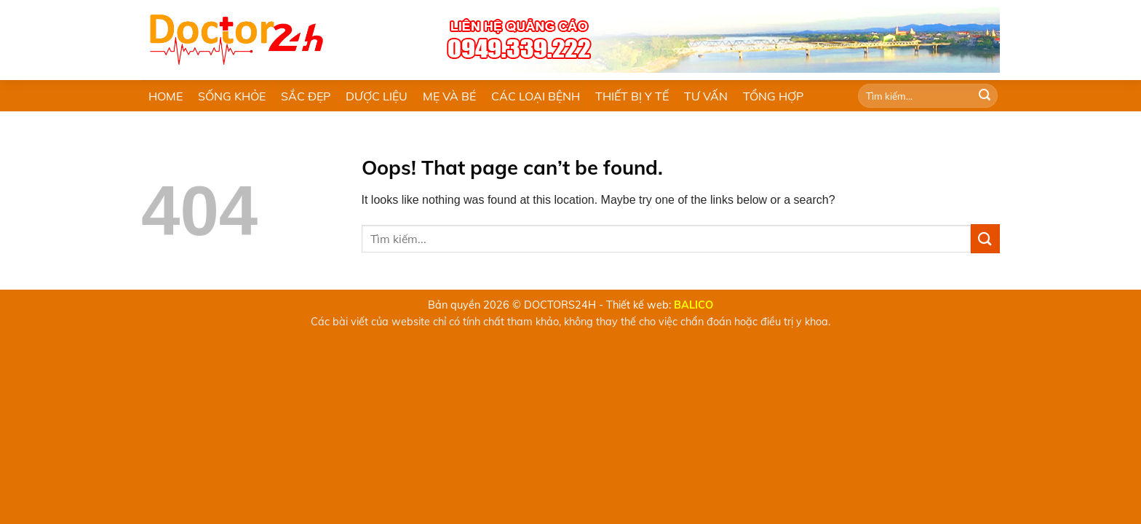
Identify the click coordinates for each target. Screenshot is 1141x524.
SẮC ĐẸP (305, 96)
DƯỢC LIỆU (377, 96)
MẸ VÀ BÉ (449, 96)
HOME (165, 96)
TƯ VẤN (706, 96)
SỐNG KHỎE (232, 96)
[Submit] (984, 96)
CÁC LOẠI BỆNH (535, 96)
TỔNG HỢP (773, 96)
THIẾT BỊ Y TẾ (632, 96)
